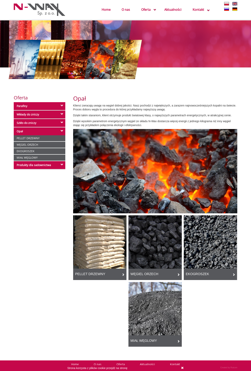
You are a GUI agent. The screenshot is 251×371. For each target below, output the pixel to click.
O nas (126, 9)
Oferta (146, 9)
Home (106, 9)
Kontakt (198, 9)
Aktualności (172, 9)
